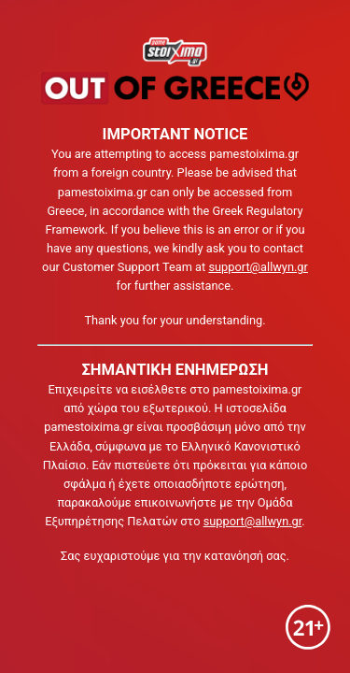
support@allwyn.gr (257, 267)
